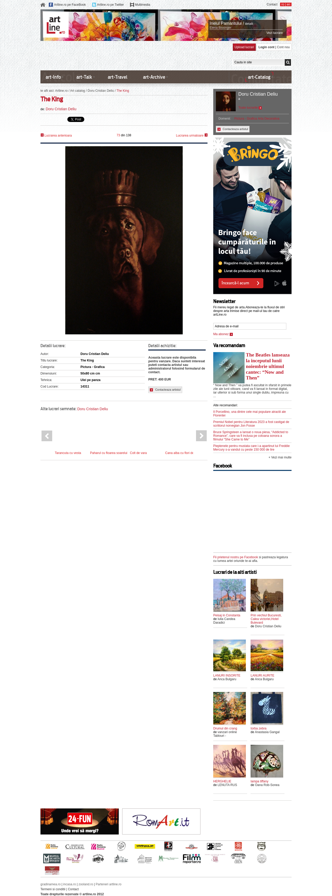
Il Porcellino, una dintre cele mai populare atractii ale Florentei (249, 413)
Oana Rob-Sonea (267, 785)
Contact (272, 4)
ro (282, 4)
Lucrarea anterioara (56, 135)
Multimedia (142, 5)
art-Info (53, 77)
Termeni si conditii (52, 889)
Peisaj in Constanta (226, 615)
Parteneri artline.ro (109, 884)
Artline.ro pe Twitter (110, 5)
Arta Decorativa (269, 118)
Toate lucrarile (250, 107)
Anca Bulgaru (226, 679)
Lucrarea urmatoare (192, 135)
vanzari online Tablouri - (225, 734)
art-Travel (117, 77)
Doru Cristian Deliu (101, 91)
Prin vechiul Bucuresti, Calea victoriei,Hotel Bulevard (266, 618)
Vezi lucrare (274, 33)
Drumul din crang (225, 728)
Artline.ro (61, 91)
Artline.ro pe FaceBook (70, 5)
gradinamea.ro (50, 884)
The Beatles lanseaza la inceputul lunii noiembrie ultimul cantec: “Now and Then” (268, 366)
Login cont (266, 47)
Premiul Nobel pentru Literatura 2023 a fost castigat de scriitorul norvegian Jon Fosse (251, 423)
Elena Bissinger (220, 27)
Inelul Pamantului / (227, 23)
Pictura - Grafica (245, 118)
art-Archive (154, 77)
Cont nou (283, 47)
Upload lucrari (244, 47)
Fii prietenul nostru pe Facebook (235, 557)
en (288, 4)
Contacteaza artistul (165, 389)
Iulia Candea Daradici (224, 620)
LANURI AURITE (262, 675)
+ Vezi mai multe (280, 457)
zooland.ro (86, 884)
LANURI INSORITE (226, 675)
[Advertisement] (135, 55)
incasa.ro (69, 884)
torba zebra (258, 728)
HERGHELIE (222, 781)
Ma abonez (223, 334)
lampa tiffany (259, 781)
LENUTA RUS (227, 785)
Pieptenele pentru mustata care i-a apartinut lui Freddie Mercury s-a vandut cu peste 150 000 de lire (251, 447)
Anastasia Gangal (267, 732)
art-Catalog (259, 77)
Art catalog (77, 91)
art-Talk (84, 77)
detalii (249, 24)
